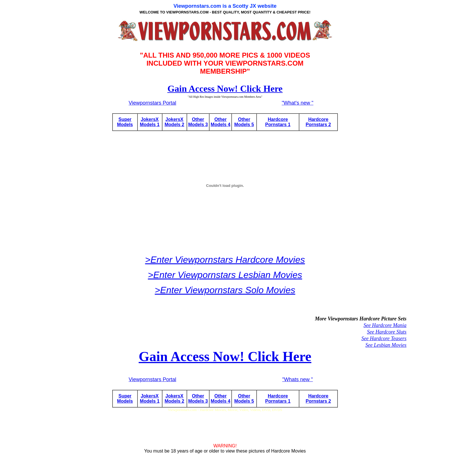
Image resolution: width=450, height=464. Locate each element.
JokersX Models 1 (149, 122)
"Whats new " (297, 379)
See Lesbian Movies (385, 345)
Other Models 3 (198, 122)
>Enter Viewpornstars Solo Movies (225, 290)
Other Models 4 (220, 122)
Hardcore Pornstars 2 (318, 122)
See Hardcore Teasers (383, 338)
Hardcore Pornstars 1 (277, 122)
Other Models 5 (244, 122)
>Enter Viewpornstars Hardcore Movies (225, 259)
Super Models (125, 122)
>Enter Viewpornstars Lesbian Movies (225, 275)
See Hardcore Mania (385, 325)
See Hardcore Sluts (387, 332)
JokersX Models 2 (174, 122)
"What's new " (297, 103)
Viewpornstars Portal (152, 103)
